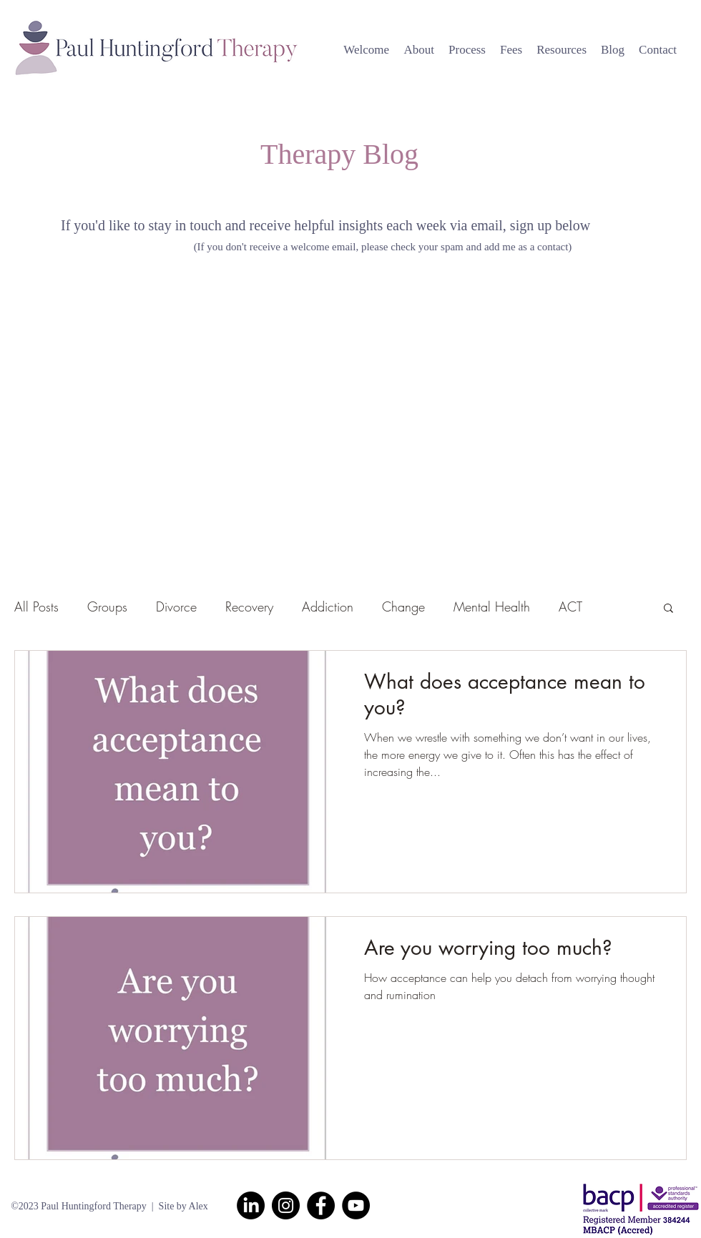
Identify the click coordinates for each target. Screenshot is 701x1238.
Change (403, 606)
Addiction (327, 606)
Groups (107, 606)
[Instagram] (286, 1205)
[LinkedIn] (251, 1205)
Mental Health (492, 606)
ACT (570, 606)
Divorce (176, 606)
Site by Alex (183, 1206)
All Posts (36, 606)
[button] (668, 608)
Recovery (249, 606)
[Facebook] (321, 1205)
